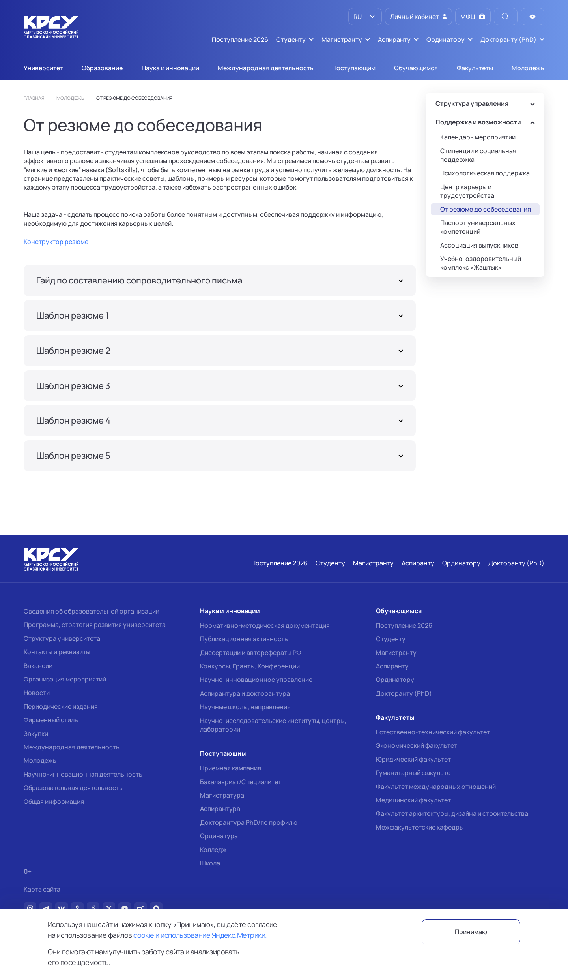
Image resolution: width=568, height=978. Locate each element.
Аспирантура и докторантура (245, 693)
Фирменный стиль (51, 719)
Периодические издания (61, 706)
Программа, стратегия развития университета (95, 624)
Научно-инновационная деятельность (83, 774)
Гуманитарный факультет (415, 772)
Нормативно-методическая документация (265, 625)
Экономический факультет (416, 745)
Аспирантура (220, 808)
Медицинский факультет (413, 800)
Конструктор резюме (56, 241)
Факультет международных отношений (436, 786)
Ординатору (395, 679)
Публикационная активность (244, 638)
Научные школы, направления (245, 706)
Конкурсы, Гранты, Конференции (250, 666)
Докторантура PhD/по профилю (248, 822)
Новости (37, 692)
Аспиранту (392, 666)
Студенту (390, 638)
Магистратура (222, 795)
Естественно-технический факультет (433, 732)
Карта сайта (42, 889)
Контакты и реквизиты (57, 652)
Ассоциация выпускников (479, 245)
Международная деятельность (72, 747)
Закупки (36, 733)
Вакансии (38, 665)
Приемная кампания (230, 768)
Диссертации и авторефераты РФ (250, 652)
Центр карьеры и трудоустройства (467, 191)
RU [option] (357, 16)
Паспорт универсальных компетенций (478, 227)
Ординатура (219, 836)
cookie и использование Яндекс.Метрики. (200, 935)
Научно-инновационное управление (256, 679)
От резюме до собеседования (485, 209)
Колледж (213, 849)
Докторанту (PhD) (404, 693)
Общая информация (54, 801)
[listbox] (365, 16)
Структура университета (62, 638)
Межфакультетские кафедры (420, 827)
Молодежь (40, 760)
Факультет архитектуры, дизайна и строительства (452, 813)
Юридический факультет (413, 759)
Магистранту (396, 652)
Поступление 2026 (404, 625)
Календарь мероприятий (478, 137)
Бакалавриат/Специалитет (240, 781)
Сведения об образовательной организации (91, 611)
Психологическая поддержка (485, 173)
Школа (210, 863)
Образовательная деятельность (73, 787)
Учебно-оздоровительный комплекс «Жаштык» (480, 263)
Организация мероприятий (65, 679)
